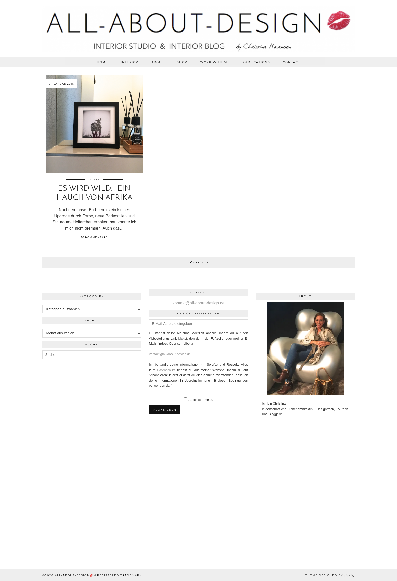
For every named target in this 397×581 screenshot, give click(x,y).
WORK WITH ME (215, 62)
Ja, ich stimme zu (200, 400)
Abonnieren (164, 409)
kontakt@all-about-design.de (199, 303)
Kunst (94, 179)
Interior (129, 62)
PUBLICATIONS (256, 62)
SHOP (182, 62)
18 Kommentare (94, 237)
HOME (102, 62)
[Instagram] (33, 470)
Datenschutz (166, 370)
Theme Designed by (330, 575)
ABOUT (157, 62)
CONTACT (291, 62)
